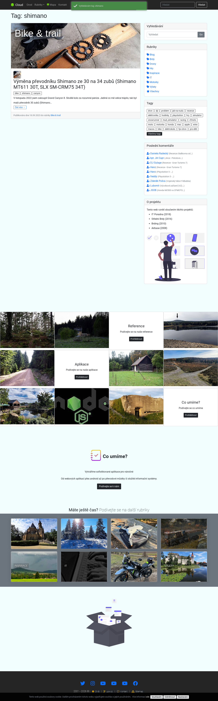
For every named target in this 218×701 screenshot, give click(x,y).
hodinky (165, 115)
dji (157, 111)
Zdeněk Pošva (169, 181)
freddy (160, 176)
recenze (190, 111)
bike (17, 93)
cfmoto (192, 120)
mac (179, 124)
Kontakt (62, 4)
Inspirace (153, 73)
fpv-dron (182, 129)
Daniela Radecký (170, 153)
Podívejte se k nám (109, 486)
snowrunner (153, 120)
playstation (177, 115)
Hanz (164, 167)
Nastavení (183, 697)
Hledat (201, 4)
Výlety (151, 86)
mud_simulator (170, 120)
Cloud (17, 5)
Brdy (151, 59)
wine (195, 124)
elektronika (153, 115)
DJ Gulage (167, 162)
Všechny (153, 91)
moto (150, 124)
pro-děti (193, 129)
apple (187, 124)
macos (151, 129)
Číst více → (20, 107)
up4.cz (108, 691)
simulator (197, 115)
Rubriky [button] (39, 4)
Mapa (51, 4)
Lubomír (165, 185)
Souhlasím (157, 697)
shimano (26, 93)
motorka (160, 124)
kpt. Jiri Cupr (165, 158)
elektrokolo (170, 129)
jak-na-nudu (177, 111)
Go (201, 34)
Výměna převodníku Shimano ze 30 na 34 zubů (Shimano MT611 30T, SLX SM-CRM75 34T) (74, 84)
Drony (151, 63)
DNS (95, 691)
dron (150, 111)
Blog (151, 54)
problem (165, 111)
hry (187, 115)
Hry (150, 68)
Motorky (153, 82)
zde (147, 697)
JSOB (166, 190)
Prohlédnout (136, 339)
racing (183, 120)
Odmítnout (170, 697)
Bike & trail (56, 115)
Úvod (29, 4)
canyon (36, 93)
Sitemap (137, 691)
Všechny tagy (154, 134)
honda (171, 124)
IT (149, 77)
